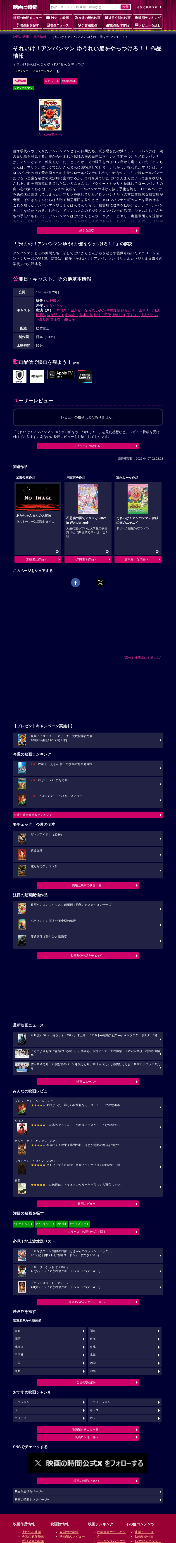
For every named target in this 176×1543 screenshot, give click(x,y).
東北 (93, 1347)
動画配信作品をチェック (87, 955)
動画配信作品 (117, 25)
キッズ (94, 1410)
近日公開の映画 (118, 18)
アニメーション (42, 70)
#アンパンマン (24, 88)
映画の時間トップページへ (32, 1499)
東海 (93, 1338)
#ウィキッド (44, 1224)
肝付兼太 (153, 310)
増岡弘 (41, 315)
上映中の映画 (57, 18)
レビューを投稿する (87, 446)
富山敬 (55, 320)
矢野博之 (53, 301)
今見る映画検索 (147, 7)
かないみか (97, 310)
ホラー (94, 1418)
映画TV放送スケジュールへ (87, 1302)
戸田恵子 (63, 310)
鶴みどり (128, 310)
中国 (18, 1363)
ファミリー (21, 70)
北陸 (93, 1354)
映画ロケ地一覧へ (86, 1437)
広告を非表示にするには (142, 657)
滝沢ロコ (118, 315)
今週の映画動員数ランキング (33, 815)
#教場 (61, 1224)
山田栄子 (68, 320)
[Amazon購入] (51, 134)
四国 (93, 1363)
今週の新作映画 (87, 18)
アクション (22, 1402)
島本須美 (86, 315)
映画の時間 (21, 37)
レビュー (51, 81)
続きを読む (86, 230)
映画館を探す (27, 25)
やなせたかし (56, 305)
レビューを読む (148, 25)
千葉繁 (141, 310)
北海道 (19, 1347)
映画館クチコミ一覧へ (86, 1429)
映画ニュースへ (86, 1081)
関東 (93, 1331)
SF (16, 1410)
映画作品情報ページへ (29, 1491)
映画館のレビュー (72, 1536)
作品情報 (40, 37)
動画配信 (68, 81)
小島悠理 (43, 320)
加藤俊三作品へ (36, 559)
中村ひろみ (149, 315)
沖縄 (93, 1371)
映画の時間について (87, 1480)
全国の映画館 (68, 1532)
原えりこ (133, 315)
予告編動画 (87, 25)
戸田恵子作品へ (86, 559)
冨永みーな (79, 310)
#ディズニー (78, 1224)
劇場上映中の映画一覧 (86, 885)
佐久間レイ (55, 315)
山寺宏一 (71, 315)
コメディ (20, 1418)
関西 (18, 1338)
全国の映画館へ (86, 1382)
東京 (18, 1331)
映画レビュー (86, 1203)
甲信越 (19, 1354)
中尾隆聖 (113, 310)
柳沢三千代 (102, 315)
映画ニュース (57, 25)
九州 (18, 1371)
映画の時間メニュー (27, 18)
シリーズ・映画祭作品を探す (87, 1231)
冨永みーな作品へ (136, 559)
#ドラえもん (22, 1224)
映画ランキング (148, 18)
